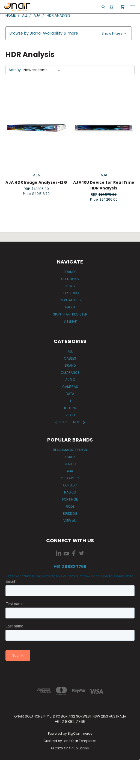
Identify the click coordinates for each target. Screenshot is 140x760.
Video (70, 415)
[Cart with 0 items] (122, 7)
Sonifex (70, 464)
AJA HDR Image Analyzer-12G (36, 182)
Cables (70, 358)
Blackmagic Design (70, 450)
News (70, 286)
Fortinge (70, 499)
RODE (70, 506)
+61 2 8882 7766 (70, 566)
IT (70, 401)
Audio (70, 379)
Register (79, 314)
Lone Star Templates (80, 740)
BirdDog (70, 513)
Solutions (70, 279)
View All (70, 520)
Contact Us (70, 300)
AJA (70, 471)
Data (70, 393)
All (70, 351)
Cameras (70, 386)
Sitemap (70, 321)
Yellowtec (70, 478)
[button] (68, 33)
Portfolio (70, 293)
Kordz (70, 457)
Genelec (70, 485)
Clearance (70, 372)
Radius (70, 492)
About (70, 307)
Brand (70, 365)
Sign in (59, 314)
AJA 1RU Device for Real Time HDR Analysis (103, 185)
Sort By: (15, 69)
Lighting (70, 408)
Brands (70, 271)
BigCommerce (80, 733)
